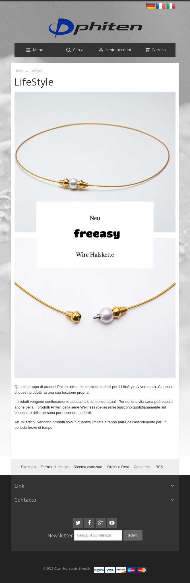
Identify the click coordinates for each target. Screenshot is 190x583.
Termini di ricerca (55, 467)
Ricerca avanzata (88, 467)
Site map (28, 467)
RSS (159, 467)
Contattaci (142, 467)
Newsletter (60, 535)
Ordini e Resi (118, 467)
